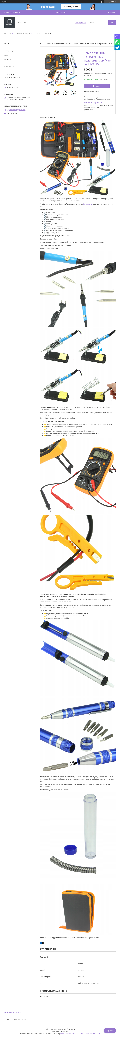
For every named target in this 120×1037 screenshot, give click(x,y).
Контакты (48, 33)
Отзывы (7, 60)
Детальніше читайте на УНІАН (16, 1019)
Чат (110, 1030)
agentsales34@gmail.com (16, 110)
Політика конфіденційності (90, 1034)
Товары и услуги (23, 33)
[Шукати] (112, 22)
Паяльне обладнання (55, 44)
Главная (7, 33)
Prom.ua (72, 1029)
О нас (38, 33)
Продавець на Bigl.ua (60, 1031)
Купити (96, 86)
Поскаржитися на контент (69, 1034)
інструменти (88, 204)
